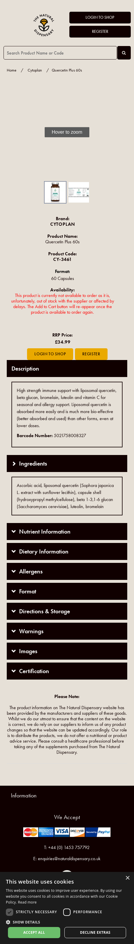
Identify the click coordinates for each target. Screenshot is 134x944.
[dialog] (67, 908)
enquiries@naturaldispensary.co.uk (69, 858)
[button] (15, 132)
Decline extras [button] (95, 932)
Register (100, 31)
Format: (62, 271)
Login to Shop (100, 17)
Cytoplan (35, 70)
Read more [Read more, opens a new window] (27, 902)
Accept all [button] (34, 932)
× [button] (127, 878)
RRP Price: (62, 335)
